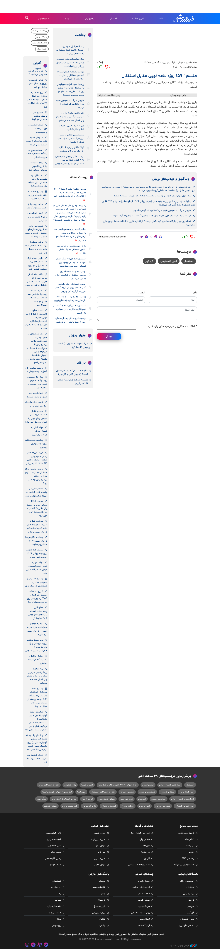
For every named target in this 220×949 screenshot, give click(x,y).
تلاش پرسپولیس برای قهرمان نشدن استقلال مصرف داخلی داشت (71, 249)
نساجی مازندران (186, 925)
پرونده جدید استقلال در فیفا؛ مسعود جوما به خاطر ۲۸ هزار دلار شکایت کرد (37, 100)
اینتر (103, 893)
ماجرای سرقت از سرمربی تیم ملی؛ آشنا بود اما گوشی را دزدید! (161, 210)
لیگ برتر (41, 799)
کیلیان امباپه (127, 792)
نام (195, 293)
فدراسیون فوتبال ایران (182, 799)
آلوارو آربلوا (87, 799)
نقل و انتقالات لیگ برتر (64, 799)
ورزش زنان (145, 839)
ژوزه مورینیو (126, 799)
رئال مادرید (70, 785)
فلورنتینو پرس (69, 806)
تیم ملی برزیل (162, 806)
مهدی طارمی (50, 806)
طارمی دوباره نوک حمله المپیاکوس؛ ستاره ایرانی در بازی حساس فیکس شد (37, 264)
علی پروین (144, 806)
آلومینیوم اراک (187, 881)
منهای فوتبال (43, 18)
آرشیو (191, 852)
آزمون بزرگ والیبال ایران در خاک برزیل (36, 404)
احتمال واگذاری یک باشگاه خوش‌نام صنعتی (37, 659)
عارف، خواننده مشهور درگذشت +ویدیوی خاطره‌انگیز (75, 345)
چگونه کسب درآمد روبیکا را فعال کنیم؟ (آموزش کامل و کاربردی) (72, 372)
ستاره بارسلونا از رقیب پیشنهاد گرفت (37, 206)
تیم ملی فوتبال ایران (169, 785)
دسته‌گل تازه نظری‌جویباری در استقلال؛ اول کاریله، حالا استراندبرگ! (37, 181)
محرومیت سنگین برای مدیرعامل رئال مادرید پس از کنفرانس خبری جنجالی (36, 645)
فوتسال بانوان (108, 806)
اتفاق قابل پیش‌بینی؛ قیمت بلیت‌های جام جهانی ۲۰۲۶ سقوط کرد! (37, 613)
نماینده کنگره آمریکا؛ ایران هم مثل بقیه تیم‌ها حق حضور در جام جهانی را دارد (36, 526)
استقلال (113, 18)
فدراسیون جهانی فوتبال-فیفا (57, 792)
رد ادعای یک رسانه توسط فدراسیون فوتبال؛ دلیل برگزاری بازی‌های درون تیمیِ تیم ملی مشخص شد (36, 742)
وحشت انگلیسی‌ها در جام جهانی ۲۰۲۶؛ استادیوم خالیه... (36, 541)
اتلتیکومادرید (98, 887)
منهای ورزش (77, 336)
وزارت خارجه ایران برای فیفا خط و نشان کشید (71, 127)
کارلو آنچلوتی (89, 806)
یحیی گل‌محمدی (53, 858)
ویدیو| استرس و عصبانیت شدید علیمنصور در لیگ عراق (36, 582)
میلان (58, 919)
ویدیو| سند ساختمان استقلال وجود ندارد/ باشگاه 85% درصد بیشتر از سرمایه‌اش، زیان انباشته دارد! (37, 697)
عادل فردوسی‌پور (53, 833)
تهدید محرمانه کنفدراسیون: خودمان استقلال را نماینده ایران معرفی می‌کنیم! (70, 75)
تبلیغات (190, 845)
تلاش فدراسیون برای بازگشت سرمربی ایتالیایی (37, 217)
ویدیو (67, 18)
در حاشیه (145, 852)
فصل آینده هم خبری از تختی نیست (37, 395)
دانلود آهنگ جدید (39, 43)
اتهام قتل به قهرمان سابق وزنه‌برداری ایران (39, 431)
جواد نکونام (55, 864)
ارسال (109, 336)
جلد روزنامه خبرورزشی (139, 864)
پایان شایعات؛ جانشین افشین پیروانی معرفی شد (38, 166)
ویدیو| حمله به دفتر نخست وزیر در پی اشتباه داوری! (37, 195)
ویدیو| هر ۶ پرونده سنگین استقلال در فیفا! (39, 116)
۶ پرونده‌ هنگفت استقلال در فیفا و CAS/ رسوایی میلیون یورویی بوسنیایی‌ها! (37, 597)
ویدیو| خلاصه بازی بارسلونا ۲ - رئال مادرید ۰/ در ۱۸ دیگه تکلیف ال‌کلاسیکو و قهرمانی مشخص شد (69, 192)
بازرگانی (81, 363)
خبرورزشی (184, 18)
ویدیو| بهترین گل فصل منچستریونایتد (36, 369)
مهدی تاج (100, 845)
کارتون (147, 858)
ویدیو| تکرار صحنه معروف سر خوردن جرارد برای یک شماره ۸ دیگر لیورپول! (36, 417)
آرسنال (102, 881)
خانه (161, 18)
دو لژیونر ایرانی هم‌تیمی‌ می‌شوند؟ (37, 72)
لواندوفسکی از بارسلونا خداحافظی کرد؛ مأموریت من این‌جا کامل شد (36, 247)
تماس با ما (189, 839)
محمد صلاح (144, 893)
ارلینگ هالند (143, 925)
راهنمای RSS (188, 858)
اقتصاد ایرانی (42, 49)
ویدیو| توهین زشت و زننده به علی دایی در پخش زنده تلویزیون (70, 298)
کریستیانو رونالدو (141, 887)
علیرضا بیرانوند (98, 839)
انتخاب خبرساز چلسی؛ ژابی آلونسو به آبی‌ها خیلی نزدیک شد (36, 492)
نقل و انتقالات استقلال (103, 792)
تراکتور (190, 900)
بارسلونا (81, 792)
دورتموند (57, 881)
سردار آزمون (99, 833)
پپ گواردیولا (144, 906)
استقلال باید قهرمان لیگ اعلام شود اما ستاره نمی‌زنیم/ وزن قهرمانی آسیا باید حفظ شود (71, 262)
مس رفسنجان (187, 919)
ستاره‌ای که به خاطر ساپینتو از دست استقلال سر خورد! (36, 141)
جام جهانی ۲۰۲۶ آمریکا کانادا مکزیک (118, 785)
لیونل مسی (144, 919)
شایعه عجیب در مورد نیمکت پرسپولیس (37, 128)
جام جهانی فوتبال (185, 806)
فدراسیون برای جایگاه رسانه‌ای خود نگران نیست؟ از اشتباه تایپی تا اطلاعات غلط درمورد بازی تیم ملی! (149, 223)
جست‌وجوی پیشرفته (184, 864)
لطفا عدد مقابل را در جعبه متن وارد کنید (172, 326)
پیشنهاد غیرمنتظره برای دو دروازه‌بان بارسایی (36, 443)
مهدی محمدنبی (107, 799)
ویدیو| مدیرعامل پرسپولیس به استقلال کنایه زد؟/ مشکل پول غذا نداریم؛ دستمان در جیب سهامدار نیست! (70, 90)
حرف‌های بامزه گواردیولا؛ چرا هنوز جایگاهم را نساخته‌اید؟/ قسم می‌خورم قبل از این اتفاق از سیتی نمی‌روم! (36, 721)
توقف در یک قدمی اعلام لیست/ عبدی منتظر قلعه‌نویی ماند (36, 568)
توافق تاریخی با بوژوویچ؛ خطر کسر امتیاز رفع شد (37, 83)
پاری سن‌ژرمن (98, 912)
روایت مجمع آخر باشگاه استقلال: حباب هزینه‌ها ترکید (36, 154)
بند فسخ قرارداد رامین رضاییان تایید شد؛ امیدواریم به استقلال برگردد (70, 50)
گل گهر (149, 261)
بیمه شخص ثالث (40, 30)
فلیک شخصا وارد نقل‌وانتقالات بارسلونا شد (37, 759)
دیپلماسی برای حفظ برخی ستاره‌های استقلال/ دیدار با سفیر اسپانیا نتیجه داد (36, 231)
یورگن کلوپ (144, 900)
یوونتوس (56, 925)
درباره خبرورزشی (186, 833)
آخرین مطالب (138, 18)
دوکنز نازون (128, 806)
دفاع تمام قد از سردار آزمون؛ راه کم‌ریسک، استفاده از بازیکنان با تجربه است (36, 280)
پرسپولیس (89, 18)
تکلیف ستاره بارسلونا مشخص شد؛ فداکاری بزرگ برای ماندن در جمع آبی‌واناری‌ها (37, 298)
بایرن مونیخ (99, 906)
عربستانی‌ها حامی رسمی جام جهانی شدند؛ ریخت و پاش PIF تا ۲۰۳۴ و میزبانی (36, 458)
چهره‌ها (146, 845)
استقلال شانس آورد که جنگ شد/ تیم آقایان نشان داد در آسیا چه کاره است (69, 309)
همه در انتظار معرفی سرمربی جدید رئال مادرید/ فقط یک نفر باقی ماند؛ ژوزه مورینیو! (37, 508)
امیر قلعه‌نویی (168, 261)
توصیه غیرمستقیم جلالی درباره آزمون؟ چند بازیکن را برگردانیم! (70, 320)
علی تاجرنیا (87, 785)
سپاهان (190, 906)
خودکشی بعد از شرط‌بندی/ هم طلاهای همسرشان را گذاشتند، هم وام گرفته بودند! (151, 215)
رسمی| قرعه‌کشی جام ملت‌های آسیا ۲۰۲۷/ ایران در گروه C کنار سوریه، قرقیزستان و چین (70, 288)
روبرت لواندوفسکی (140, 912)
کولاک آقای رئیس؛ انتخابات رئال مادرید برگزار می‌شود (71, 149)
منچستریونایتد (147, 792)
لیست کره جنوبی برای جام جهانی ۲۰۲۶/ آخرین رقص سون (36, 553)
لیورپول (142, 799)
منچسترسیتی (158, 799)
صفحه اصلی (191, 62)
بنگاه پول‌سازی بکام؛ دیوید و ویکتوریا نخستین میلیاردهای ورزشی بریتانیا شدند (152, 196)
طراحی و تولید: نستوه (183, 945)
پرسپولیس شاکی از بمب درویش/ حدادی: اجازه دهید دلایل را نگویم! (70, 138)
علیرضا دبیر (99, 858)
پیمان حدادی (167, 792)
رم (60, 893)
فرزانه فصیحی (54, 839)
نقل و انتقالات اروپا (49, 785)
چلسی (102, 925)
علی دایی (101, 852)
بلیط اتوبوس (41, 36)
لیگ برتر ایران (169, 62)
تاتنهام (102, 919)
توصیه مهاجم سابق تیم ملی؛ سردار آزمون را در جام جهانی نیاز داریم (37, 629)
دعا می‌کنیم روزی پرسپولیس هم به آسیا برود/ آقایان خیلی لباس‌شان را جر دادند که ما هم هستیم (70, 235)
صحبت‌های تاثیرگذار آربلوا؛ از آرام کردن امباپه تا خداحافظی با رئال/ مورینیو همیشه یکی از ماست (36, 319)
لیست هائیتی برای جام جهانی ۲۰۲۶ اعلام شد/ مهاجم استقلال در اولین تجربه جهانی (69, 160)
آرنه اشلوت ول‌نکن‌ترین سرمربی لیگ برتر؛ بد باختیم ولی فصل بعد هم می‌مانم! (70, 117)
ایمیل (141, 293)
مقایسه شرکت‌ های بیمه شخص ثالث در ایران (72, 381)
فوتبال (180, 62)
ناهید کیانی (55, 852)
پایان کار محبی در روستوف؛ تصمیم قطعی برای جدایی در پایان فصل (36, 382)
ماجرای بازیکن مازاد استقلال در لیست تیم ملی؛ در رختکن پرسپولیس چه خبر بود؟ (36, 476)
